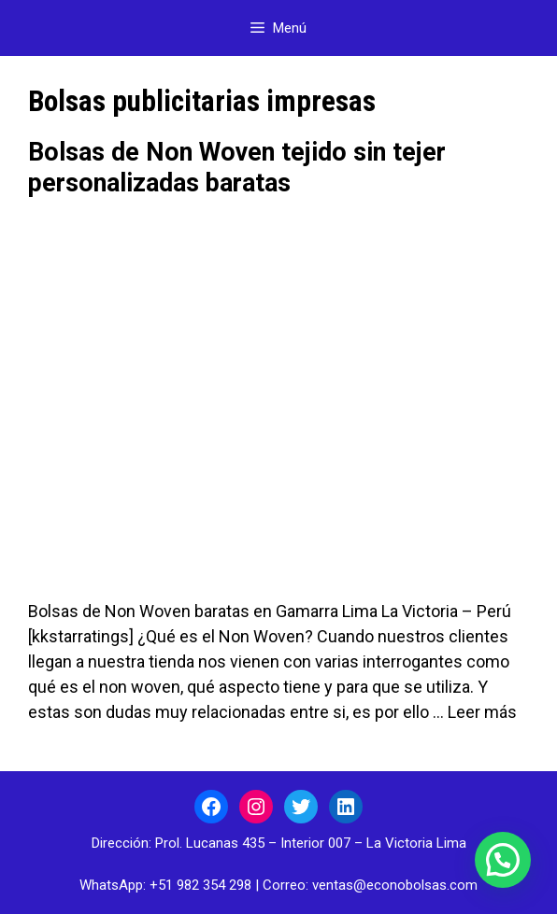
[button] (503, 860)
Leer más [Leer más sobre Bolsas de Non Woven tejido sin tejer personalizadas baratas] (482, 712)
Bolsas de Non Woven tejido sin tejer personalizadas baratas (237, 167)
